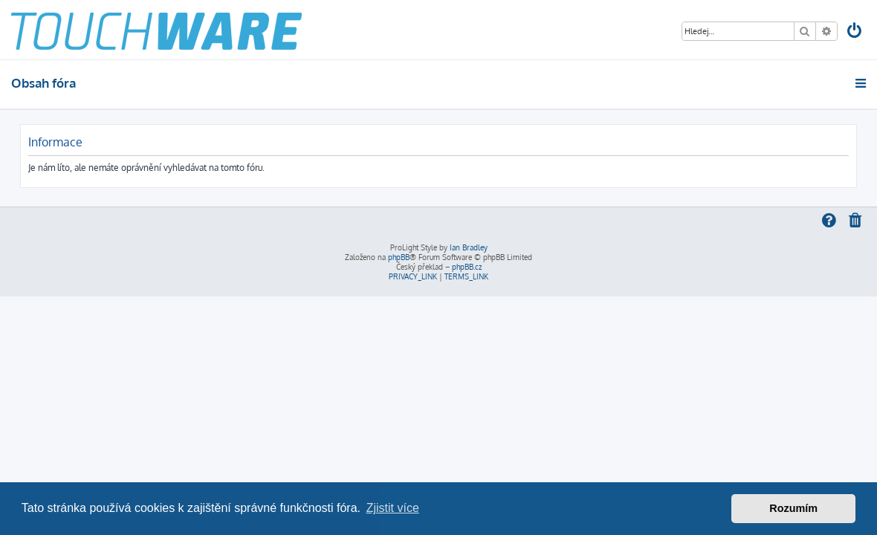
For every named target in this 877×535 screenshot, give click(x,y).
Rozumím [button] (793, 508)
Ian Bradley (469, 247)
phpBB (399, 257)
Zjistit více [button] (392, 508)
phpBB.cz (467, 266)
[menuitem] (855, 32)
